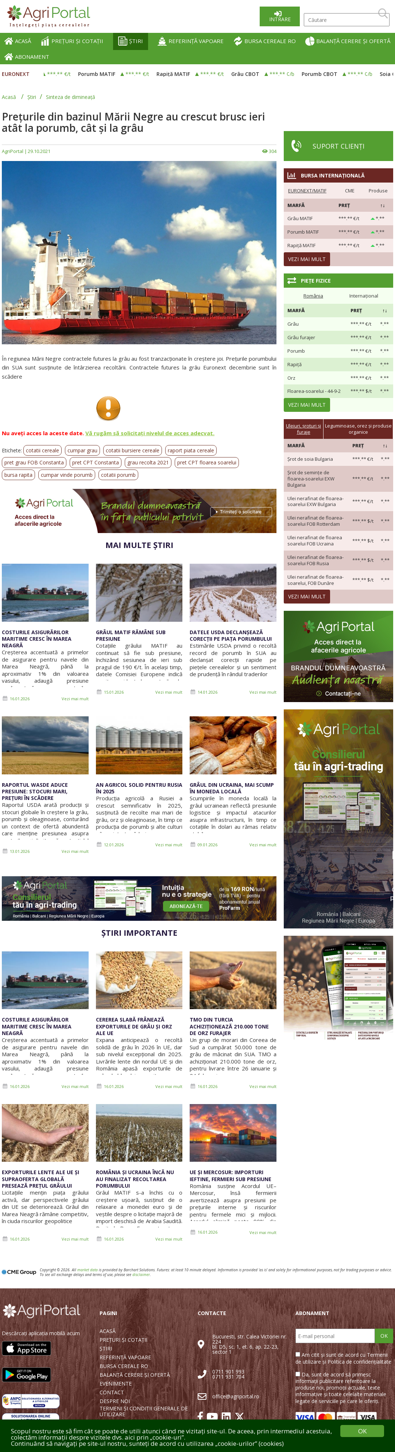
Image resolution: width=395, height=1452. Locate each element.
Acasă (9, 96)
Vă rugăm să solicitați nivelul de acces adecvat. (149, 433)
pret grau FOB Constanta (34, 462)
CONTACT (112, 1392)
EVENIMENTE (116, 1384)
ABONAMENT (26, 56)
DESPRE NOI (115, 1401)
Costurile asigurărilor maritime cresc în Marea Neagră (36, 639)
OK (384, 1335)
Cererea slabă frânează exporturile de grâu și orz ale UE (134, 1026)
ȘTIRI (130, 41)
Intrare (280, 19)
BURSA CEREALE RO (264, 41)
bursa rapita (18, 474)
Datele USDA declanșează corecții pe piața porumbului (231, 635)
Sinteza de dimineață (70, 96)
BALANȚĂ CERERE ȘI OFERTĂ (347, 41)
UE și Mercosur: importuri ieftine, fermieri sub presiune (230, 1175)
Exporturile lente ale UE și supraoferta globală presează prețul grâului (40, 1179)
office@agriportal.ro (235, 1396)
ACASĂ (17, 41)
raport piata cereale (191, 450)
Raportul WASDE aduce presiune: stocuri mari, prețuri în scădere (35, 791)
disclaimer (141, 1274)
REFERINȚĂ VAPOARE (191, 41)
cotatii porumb (118, 474)
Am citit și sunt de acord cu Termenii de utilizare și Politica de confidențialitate (343, 1358)
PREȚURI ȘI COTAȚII (71, 41)
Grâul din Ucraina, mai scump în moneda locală (232, 788)
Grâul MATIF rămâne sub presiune (131, 635)
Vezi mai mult (75, 698)
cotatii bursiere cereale (132, 450)
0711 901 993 (228, 1371)
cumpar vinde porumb (67, 474)
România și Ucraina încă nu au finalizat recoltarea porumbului (135, 1179)
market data (87, 1269)
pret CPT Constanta (95, 462)
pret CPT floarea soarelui (206, 462)
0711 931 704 (228, 1376)
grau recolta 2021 (148, 462)
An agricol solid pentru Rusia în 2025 (139, 788)
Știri (31, 96)
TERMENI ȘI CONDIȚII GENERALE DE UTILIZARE (144, 1411)
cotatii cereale (42, 450)
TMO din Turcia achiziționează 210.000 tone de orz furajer (229, 1026)
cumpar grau (82, 450)
